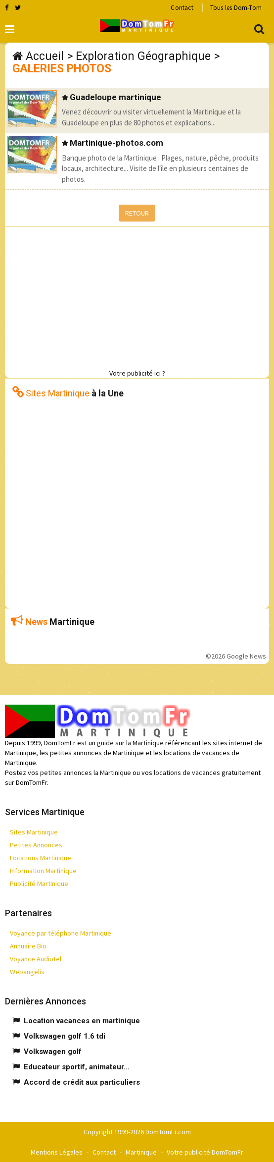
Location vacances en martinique (82, 1020)
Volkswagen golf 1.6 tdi (64, 1036)
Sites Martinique (34, 832)
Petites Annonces (36, 844)
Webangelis (27, 971)
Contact (182, 7)
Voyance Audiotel (35, 958)
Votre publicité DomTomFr (205, 1152)
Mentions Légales (57, 1152)
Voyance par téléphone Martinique (60, 933)
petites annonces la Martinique (85, 772)
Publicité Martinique (39, 883)
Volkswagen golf (53, 1051)
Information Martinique (43, 870)
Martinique (141, 1152)
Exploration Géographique (143, 56)
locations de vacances (187, 772)
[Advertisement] (139, 296)
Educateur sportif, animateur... (77, 1066)
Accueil (45, 56)
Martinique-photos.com (116, 143)
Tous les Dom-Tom (236, 7)
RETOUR (137, 213)
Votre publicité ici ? (137, 373)
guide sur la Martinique (130, 742)
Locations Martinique (40, 857)
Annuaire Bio (28, 945)
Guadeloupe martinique (115, 97)
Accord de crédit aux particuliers (82, 1082)
